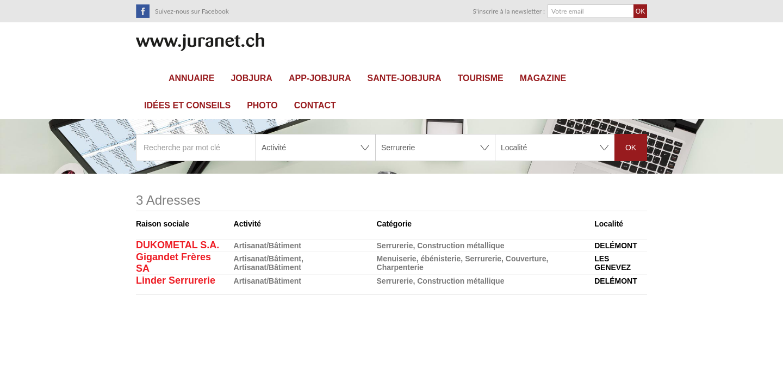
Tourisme (481, 78)
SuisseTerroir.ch (200, 42)
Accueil (148, 78)
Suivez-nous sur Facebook (192, 11)
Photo (262, 105)
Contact (315, 105)
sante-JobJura (405, 78)
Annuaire (191, 78)
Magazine (543, 78)
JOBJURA (251, 78)
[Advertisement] (391, 346)
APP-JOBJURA (320, 78)
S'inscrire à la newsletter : (509, 11)
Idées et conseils (187, 105)
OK (630, 147)
